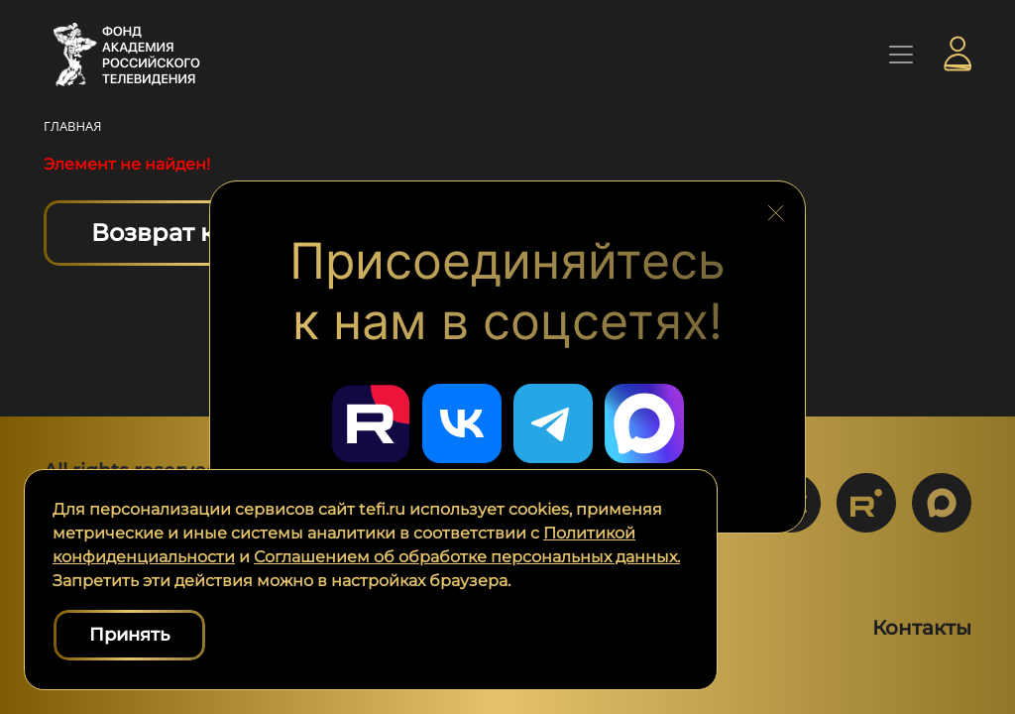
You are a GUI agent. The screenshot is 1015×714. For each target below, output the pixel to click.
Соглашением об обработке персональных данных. (467, 556)
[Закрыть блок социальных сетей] (776, 208)
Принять (129, 635)
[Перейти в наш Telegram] (553, 423)
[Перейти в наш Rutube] (370, 423)
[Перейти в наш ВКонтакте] (462, 423)
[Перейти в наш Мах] (644, 423)
